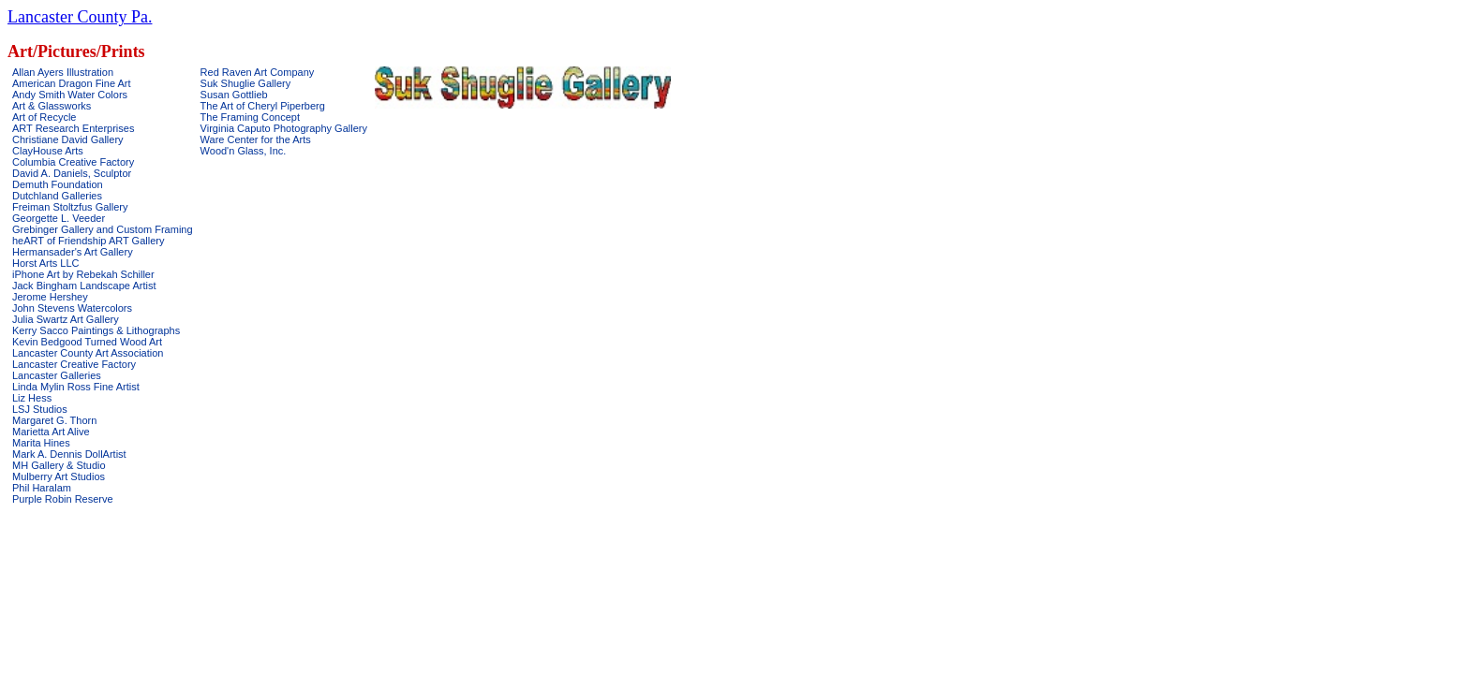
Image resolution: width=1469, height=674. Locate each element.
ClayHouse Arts (47, 150)
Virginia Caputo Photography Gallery (283, 128)
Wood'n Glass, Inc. (243, 150)
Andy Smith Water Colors (69, 94)
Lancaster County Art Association (87, 353)
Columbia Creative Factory (73, 162)
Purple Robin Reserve (62, 499)
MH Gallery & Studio (59, 465)
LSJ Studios (39, 409)
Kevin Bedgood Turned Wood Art (87, 341)
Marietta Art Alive (51, 431)
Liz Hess (32, 397)
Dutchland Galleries (57, 195)
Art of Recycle (44, 117)
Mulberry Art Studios (58, 476)
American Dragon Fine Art (71, 83)
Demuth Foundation (57, 184)
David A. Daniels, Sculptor (71, 173)
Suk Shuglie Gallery (245, 83)
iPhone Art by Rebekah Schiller (83, 274)
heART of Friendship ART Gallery (88, 240)
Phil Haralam (41, 487)
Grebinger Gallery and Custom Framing (102, 229)
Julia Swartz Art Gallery (65, 319)
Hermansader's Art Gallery (72, 251)
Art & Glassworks (51, 105)
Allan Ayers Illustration (62, 72)
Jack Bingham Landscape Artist (84, 285)
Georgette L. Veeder (58, 218)
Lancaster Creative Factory (74, 364)
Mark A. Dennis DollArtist (69, 454)
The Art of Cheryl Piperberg (262, 105)
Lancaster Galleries (56, 375)
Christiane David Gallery (68, 139)
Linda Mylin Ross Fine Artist (76, 386)
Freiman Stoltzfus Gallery (69, 206)
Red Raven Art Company (257, 72)
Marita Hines (41, 442)
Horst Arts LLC (46, 263)
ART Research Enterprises (73, 128)
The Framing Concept (250, 117)
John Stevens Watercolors (72, 308)
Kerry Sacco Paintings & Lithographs (96, 330)
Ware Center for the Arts (255, 139)
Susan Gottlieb (234, 94)
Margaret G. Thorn (54, 420)
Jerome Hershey (50, 296)
